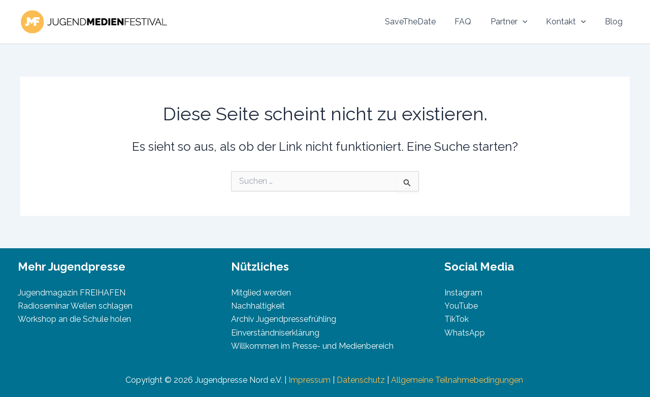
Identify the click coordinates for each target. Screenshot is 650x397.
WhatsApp (464, 333)
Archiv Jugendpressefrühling (284, 319)
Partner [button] (515, 22)
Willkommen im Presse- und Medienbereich (312, 346)
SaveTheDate (422, 21)
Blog (615, 21)
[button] (529, 22)
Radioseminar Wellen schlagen (75, 306)
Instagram (463, 292)
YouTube (461, 306)
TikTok (456, 319)
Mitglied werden (261, 292)
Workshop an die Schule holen (74, 319)
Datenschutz (361, 380)
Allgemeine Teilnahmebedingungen (458, 380)
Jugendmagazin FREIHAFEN (71, 292)
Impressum (309, 380)
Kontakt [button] (570, 22)
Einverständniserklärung (275, 333)
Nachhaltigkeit (258, 306)
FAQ (472, 21)
